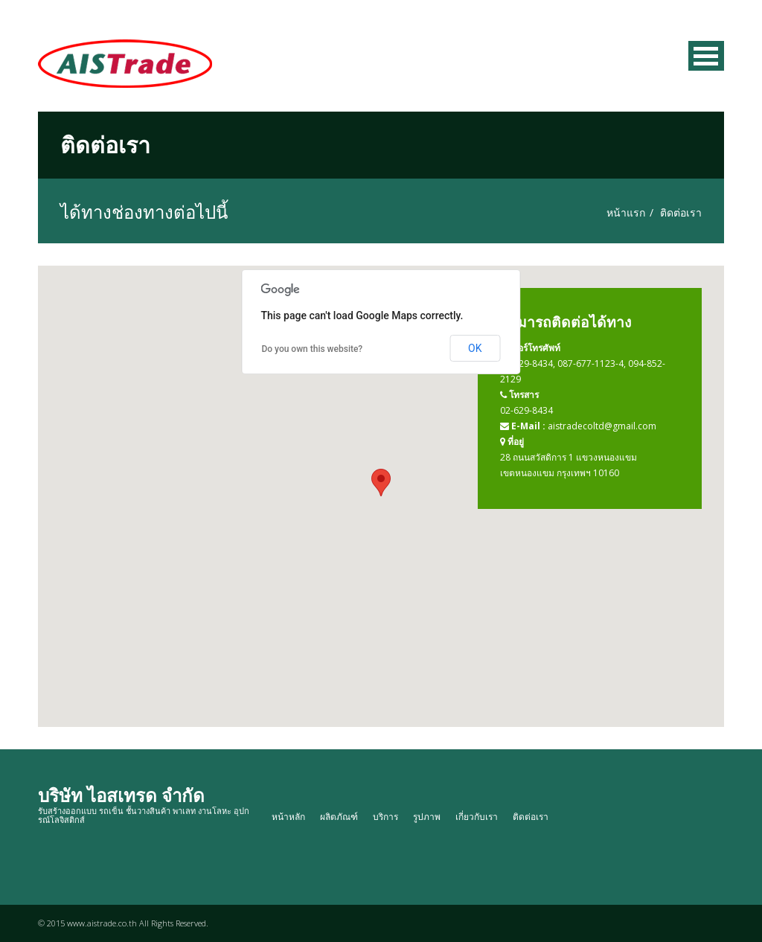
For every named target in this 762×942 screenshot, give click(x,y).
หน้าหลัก (288, 816)
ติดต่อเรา (530, 816)
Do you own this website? (311, 349)
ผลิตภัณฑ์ (339, 816)
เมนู (706, 56)
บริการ (385, 816)
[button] (381, 482)
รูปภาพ (427, 816)
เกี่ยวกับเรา (476, 816)
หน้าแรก (625, 212)
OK (474, 348)
